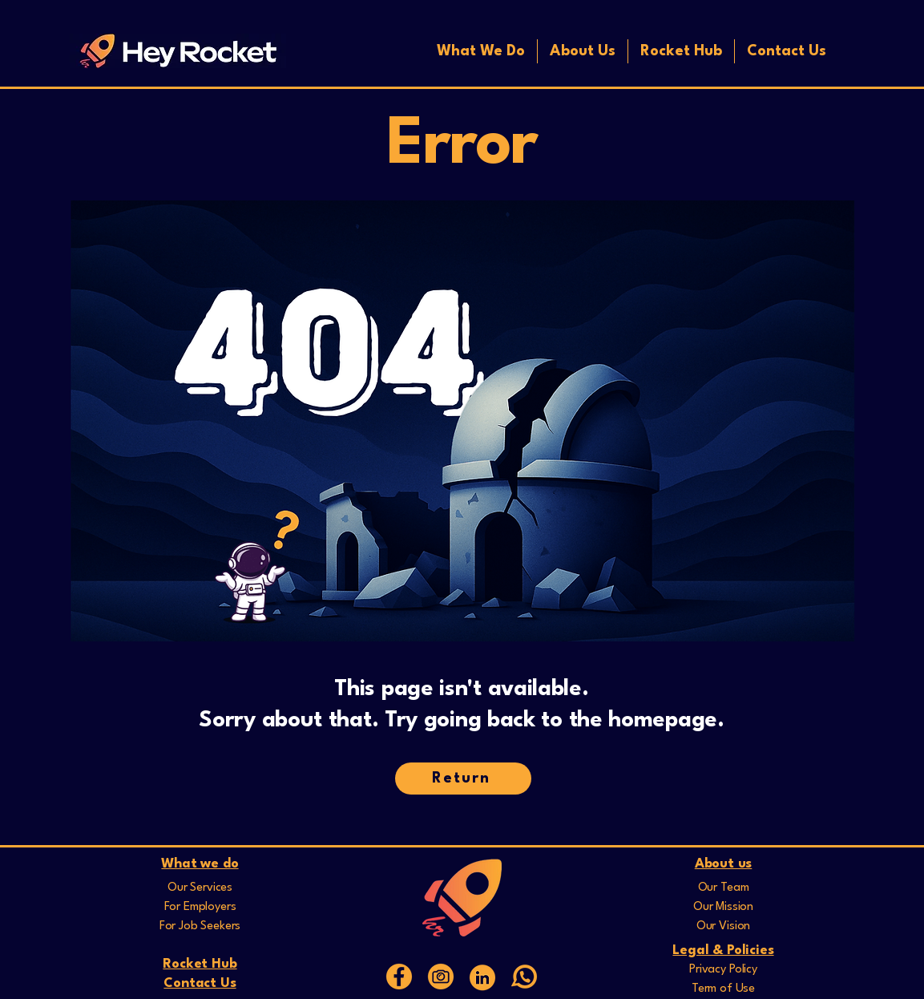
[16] (441, 977)
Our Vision (723, 926)
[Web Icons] (482, 977)
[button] (481, 51)
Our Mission (723, 907)
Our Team (723, 888)
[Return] (463, 778)
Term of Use (723, 989)
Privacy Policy (723, 970)
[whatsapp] (524, 977)
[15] (399, 977)
